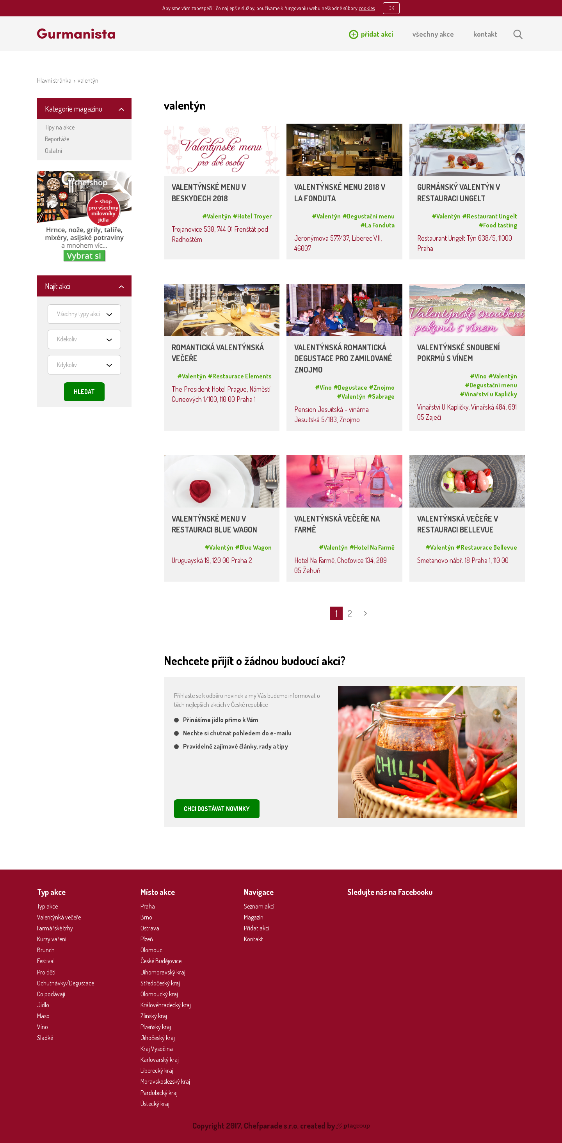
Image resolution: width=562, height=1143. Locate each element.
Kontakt (253, 939)
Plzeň (146, 939)
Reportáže (57, 139)
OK (391, 8)
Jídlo (43, 1005)
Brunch (46, 950)
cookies (367, 8)
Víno (42, 1027)
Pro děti (46, 972)
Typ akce (47, 906)
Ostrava (149, 928)
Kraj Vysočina (156, 1048)
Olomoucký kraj (159, 994)
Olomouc (151, 950)
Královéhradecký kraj (165, 1005)
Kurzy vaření (51, 939)
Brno (146, 917)
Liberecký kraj (156, 1070)
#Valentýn (216, 216)
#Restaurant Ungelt (489, 216)
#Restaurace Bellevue (486, 547)
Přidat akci (256, 928)
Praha (147, 906)
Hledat (84, 392)
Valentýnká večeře (59, 917)
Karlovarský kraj (159, 1059)
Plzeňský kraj (155, 1027)
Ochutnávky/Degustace (65, 983)
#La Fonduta (377, 225)
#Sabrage (381, 396)
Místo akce (157, 892)
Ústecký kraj (154, 1104)
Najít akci (57, 286)
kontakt (485, 34)
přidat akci (377, 34)
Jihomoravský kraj (162, 972)
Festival (46, 961)
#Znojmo (382, 387)
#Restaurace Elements (240, 376)
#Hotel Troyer (252, 216)
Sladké (45, 1038)
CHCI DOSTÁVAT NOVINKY (217, 809)
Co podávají (51, 994)
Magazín (253, 917)
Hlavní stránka (54, 80)
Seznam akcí (259, 906)
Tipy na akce (60, 127)
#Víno (323, 387)
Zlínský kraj (153, 1016)
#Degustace (350, 387)
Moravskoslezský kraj (165, 1081)
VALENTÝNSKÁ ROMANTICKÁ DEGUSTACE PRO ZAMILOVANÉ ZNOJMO (343, 358)
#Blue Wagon (253, 547)
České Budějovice (160, 961)
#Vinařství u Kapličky (488, 394)
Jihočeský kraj (157, 1038)
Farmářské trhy (55, 928)
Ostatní (53, 150)
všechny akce (433, 34)
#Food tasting (497, 225)
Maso (43, 1016)
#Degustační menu (368, 216)
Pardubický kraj (159, 1093)
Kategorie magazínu (73, 108)
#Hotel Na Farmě (372, 547)
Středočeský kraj (160, 983)
